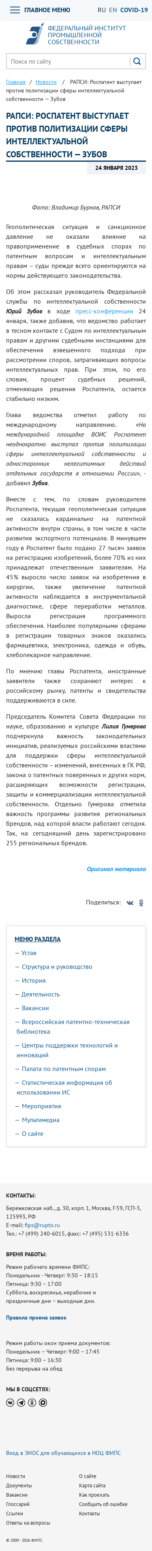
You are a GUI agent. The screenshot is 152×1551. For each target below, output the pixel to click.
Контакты (89, 1513)
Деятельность (40, 994)
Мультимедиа (41, 1120)
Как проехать (94, 1494)
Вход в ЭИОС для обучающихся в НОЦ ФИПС (63, 1453)
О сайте (32, 1133)
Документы (19, 1485)
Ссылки (14, 1513)
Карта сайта (92, 1485)
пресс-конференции (104, 311)
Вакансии (35, 1008)
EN (113, 10)
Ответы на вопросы (28, 1522)
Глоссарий (18, 1504)
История (34, 980)
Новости (15, 1476)
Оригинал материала (116, 869)
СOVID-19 (134, 10)
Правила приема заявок (36, 1317)
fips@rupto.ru (42, 1225)
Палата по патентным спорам (64, 1069)
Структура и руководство (57, 966)
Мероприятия (41, 1106)
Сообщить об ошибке (103, 1504)
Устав (28, 953)
